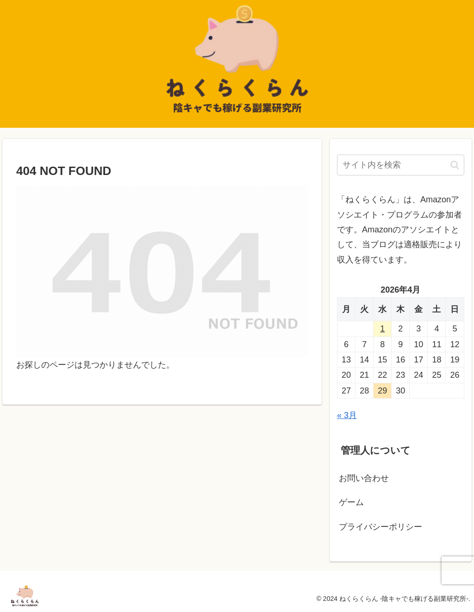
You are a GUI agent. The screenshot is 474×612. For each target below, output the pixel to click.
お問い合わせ (364, 478)
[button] (455, 165)
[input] (400, 165)
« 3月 (347, 415)
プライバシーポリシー (380, 526)
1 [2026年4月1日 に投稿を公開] (382, 328)
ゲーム (351, 502)
